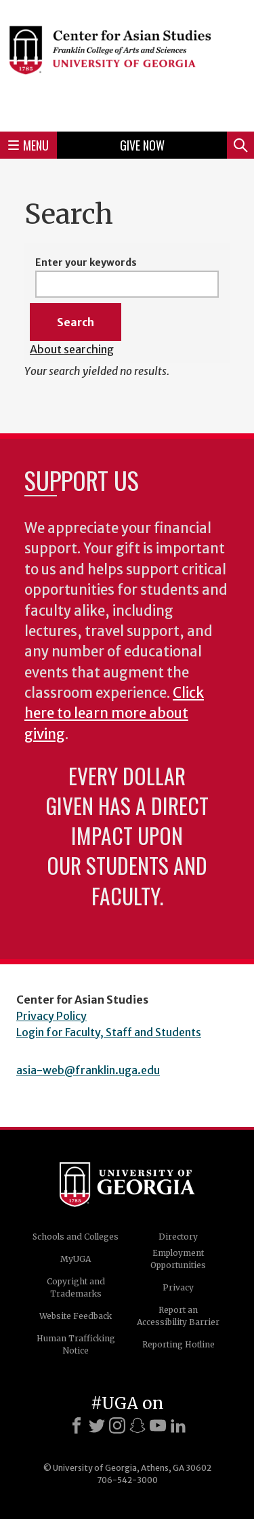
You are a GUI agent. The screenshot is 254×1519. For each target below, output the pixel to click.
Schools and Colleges (76, 1236)
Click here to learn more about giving (114, 713)
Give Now (142, 145)
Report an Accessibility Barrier (178, 1316)
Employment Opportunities (178, 1259)
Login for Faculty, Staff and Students (108, 1032)
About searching (72, 349)
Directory (178, 1236)
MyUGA (75, 1259)
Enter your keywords (86, 262)
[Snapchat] (137, 1425)
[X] (97, 1425)
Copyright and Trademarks (76, 1287)
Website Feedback (75, 1316)
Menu (28, 145)
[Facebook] (76, 1425)
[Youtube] (158, 1425)
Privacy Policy (51, 1016)
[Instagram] (117, 1425)
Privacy (178, 1287)
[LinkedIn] (178, 1425)
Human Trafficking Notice (76, 1344)
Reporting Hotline (178, 1344)
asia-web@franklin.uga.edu (88, 1070)
